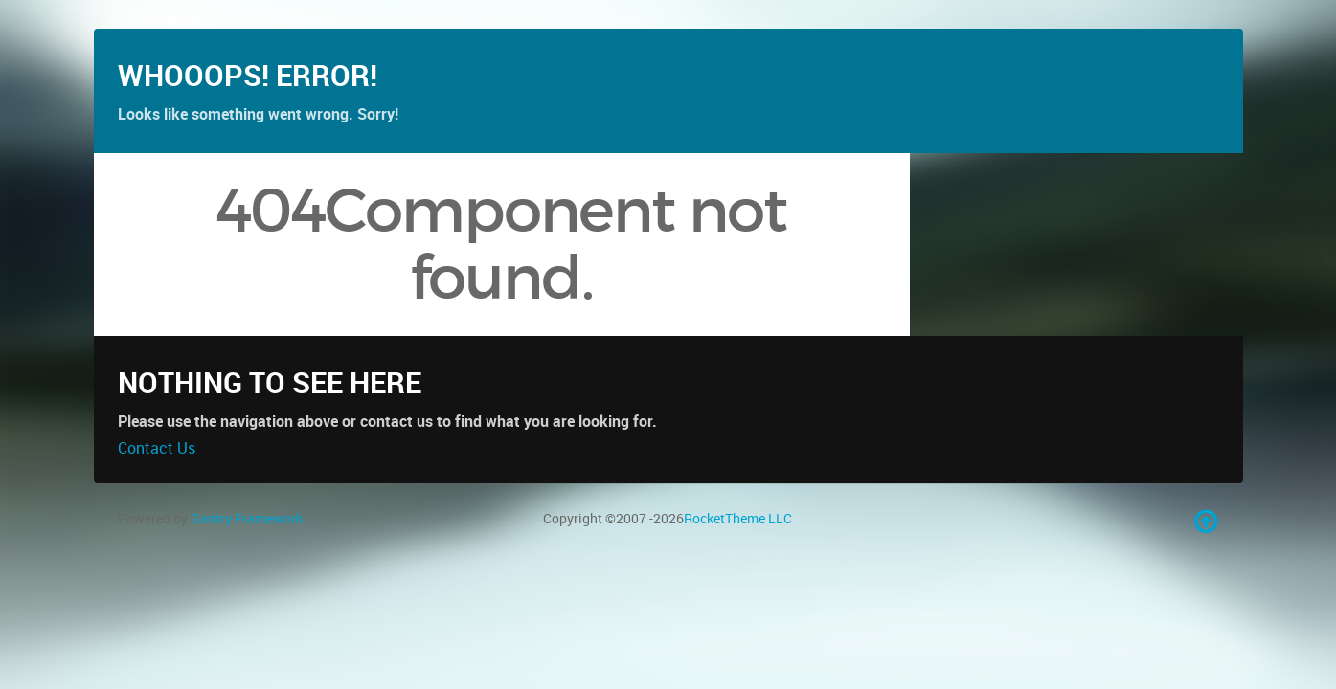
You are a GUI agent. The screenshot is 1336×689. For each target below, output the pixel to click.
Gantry (247, 573)
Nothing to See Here (269, 436)
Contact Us (156, 502)
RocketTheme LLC (738, 573)
